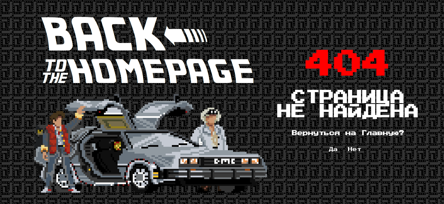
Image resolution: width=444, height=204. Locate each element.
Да (333, 149)
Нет (355, 149)
